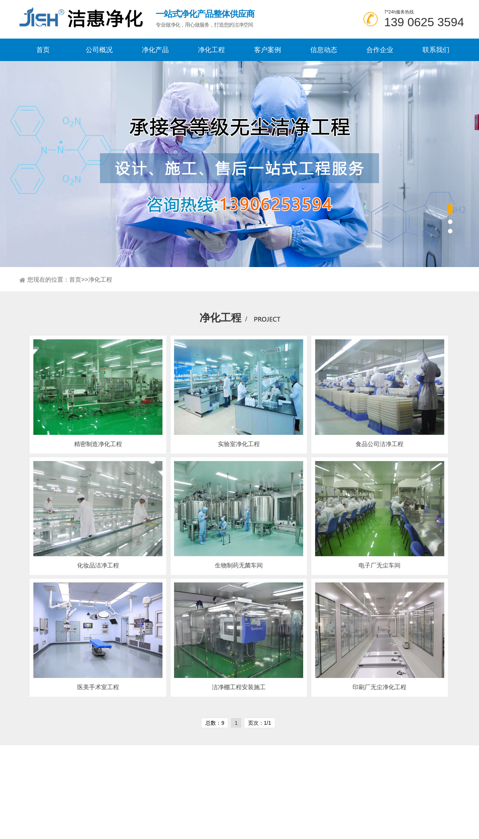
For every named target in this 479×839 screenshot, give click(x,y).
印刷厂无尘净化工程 (373, 687)
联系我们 (435, 50)
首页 (43, 50)
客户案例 (267, 50)
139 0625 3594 (424, 22)
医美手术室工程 (91, 687)
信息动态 (323, 50)
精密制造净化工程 (91, 444)
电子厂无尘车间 (373, 565)
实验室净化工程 (232, 444)
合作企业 (379, 50)
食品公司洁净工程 (373, 444)
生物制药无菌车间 (232, 565)
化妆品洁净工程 (91, 565)
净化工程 (211, 50)
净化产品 (155, 50)
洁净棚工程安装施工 (232, 687)
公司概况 (99, 50)
